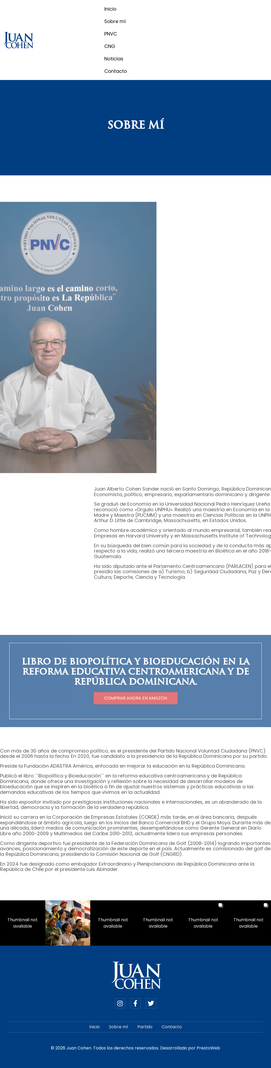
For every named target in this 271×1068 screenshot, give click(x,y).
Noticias (113, 58)
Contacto (115, 71)
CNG (109, 46)
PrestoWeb (208, 1048)
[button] (22, 923)
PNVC (110, 33)
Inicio (110, 9)
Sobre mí (115, 21)
